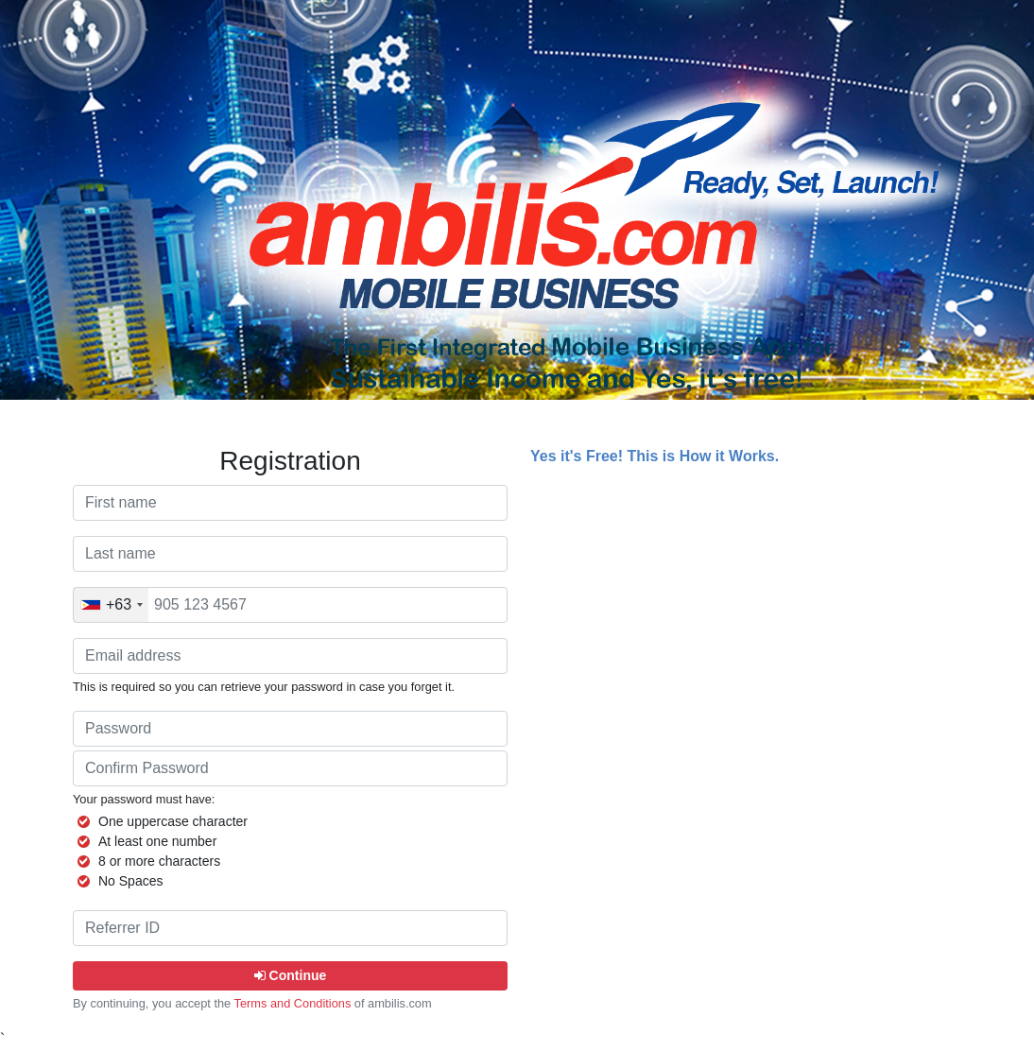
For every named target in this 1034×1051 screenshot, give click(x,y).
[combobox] (111, 605)
